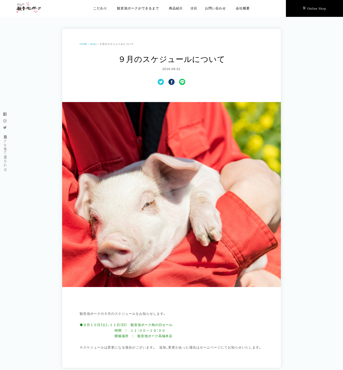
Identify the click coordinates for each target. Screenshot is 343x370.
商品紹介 (176, 8)
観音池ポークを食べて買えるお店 (5, 148)
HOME (84, 44)
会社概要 (243, 8)
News (93, 44)
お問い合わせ (215, 8)
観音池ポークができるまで (138, 8)
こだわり (100, 8)
